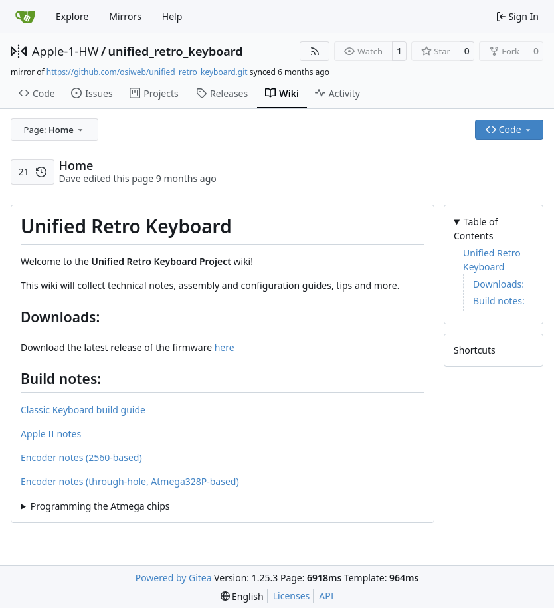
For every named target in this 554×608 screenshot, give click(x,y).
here (224, 347)
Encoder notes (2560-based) (81, 457)
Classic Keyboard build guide (83, 409)
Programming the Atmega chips (100, 506)
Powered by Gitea (174, 577)
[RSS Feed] (315, 51)
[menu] (242, 596)
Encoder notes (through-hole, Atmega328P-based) (130, 481)
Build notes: (499, 300)
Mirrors (125, 16)
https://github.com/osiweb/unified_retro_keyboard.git (147, 72)
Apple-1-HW (65, 51)
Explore (72, 16)
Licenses (291, 595)
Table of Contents (476, 228)
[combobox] (54, 129)
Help (172, 16)
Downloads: (498, 284)
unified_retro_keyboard (175, 51)
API (326, 595)
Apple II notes (51, 433)
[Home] (25, 17)
